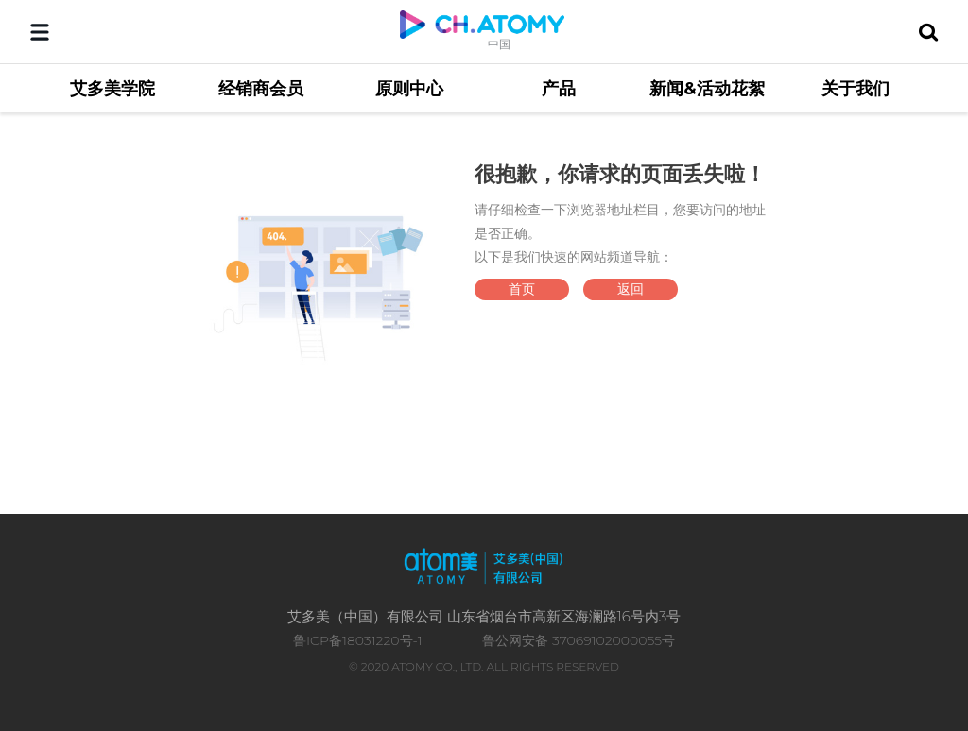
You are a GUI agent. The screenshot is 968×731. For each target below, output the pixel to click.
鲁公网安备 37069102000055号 (578, 640)
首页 (522, 289)
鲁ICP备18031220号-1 (358, 640)
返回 (630, 289)
